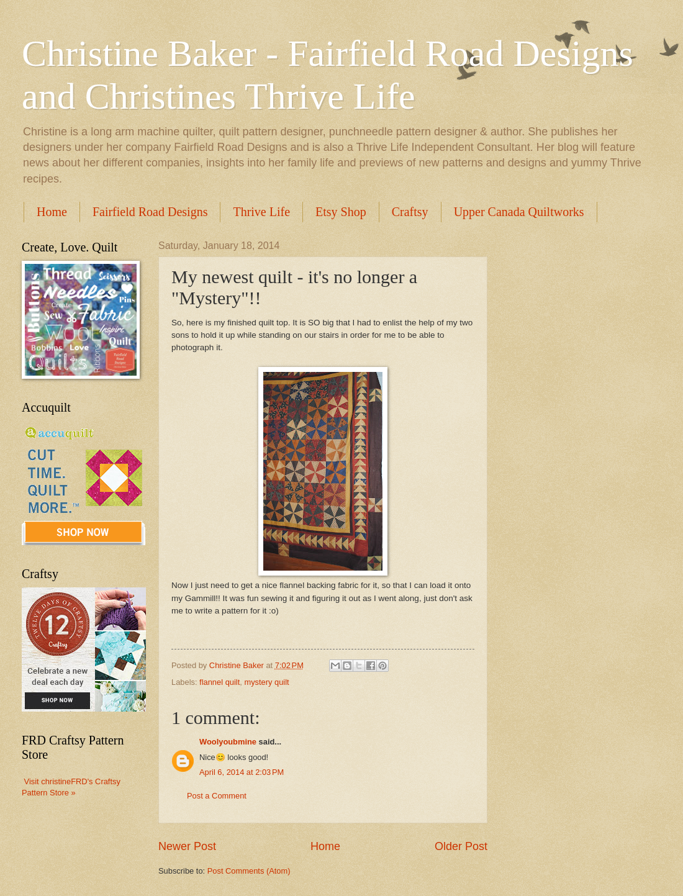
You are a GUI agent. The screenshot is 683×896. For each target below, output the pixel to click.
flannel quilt (219, 682)
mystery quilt (266, 682)
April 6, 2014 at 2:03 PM (241, 772)
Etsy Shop (340, 212)
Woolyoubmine (227, 741)
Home (52, 212)
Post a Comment (217, 795)
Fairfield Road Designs (150, 212)
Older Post (461, 846)
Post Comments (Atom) (249, 871)
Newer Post (187, 846)
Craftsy (410, 212)
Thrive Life (261, 212)
